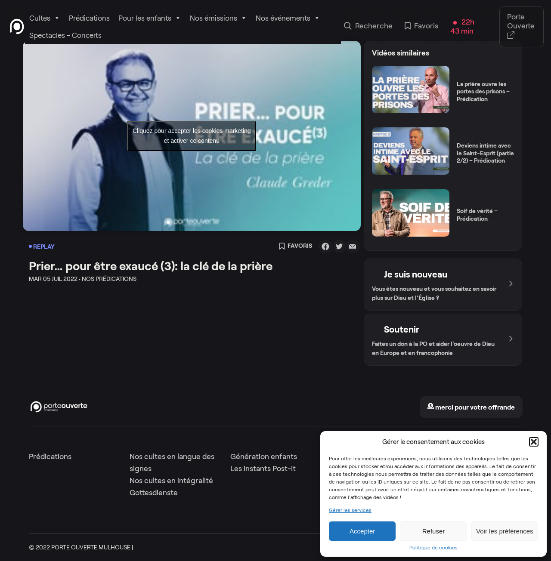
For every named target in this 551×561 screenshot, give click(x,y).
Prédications (89, 18)
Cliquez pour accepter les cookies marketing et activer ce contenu (192, 135)
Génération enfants (263, 456)
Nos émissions (218, 18)
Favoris (421, 27)
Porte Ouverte (521, 26)
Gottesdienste (154, 492)
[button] (533, 442)
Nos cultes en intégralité (171, 480)
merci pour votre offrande (471, 407)
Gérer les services (350, 510)
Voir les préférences (504, 531)
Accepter (362, 531)
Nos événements (288, 18)
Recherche (368, 27)
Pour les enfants (149, 18)
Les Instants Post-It (263, 468)
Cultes (44, 18)
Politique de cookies (433, 547)
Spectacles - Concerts (65, 35)
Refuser (433, 531)
